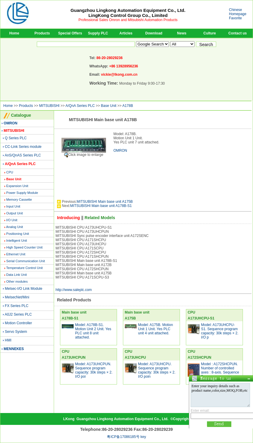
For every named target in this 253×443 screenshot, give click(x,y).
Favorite (235, 18)
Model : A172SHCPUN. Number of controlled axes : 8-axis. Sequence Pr (220, 370)
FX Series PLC (16, 306)
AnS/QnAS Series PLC (23, 155)
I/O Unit (11, 220)
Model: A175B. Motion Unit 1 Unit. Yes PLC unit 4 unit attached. (155, 329)
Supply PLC (98, 33)
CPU (9, 172)
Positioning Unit (17, 233)
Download (153, 33)
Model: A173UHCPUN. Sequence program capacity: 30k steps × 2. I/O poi (94, 370)
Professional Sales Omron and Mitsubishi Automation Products (128, 20)
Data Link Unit (16, 274)
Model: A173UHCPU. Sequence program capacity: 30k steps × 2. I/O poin (156, 370)
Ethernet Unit (15, 254)
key (143, 437)
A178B (127, 106)
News (181, 33)
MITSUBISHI (49, 106)
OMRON (120, 150)
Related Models (100, 217)
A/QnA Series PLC (80, 106)
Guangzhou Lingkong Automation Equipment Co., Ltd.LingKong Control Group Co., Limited (128, 13)
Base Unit (108, 106)
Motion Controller (18, 323)
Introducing (68, 217)
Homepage (237, 14)
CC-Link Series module (23, 147)
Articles (125, 33)
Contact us (237, 33)
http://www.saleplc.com (74, 290)
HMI (8, 340)
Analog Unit (14, 227)
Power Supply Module (22, 192)
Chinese (235, 10)
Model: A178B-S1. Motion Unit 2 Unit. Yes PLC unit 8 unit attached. (93, 331)
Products (42, 33)
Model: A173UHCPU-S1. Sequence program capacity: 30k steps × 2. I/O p (219, 331)
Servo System (16, 332)
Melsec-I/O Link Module (23, 289)
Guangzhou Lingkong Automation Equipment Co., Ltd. (122, 419)
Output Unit (14, 213)
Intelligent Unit (16, 240)
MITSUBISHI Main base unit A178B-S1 (101, 206)
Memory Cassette (19, 199)
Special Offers (70, 33)
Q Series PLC (15, 138)
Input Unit (13, 206)
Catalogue (21, 115)
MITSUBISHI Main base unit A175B (105, 202)
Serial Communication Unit (25, 261)
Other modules (17, 281)
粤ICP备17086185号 (123, 437)
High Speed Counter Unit (24, 247)
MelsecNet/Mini (17, 297)
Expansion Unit (17, 186)
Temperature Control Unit (24, 268)
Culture (209, 33)
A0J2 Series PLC (18, 314)
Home (14, 33)
